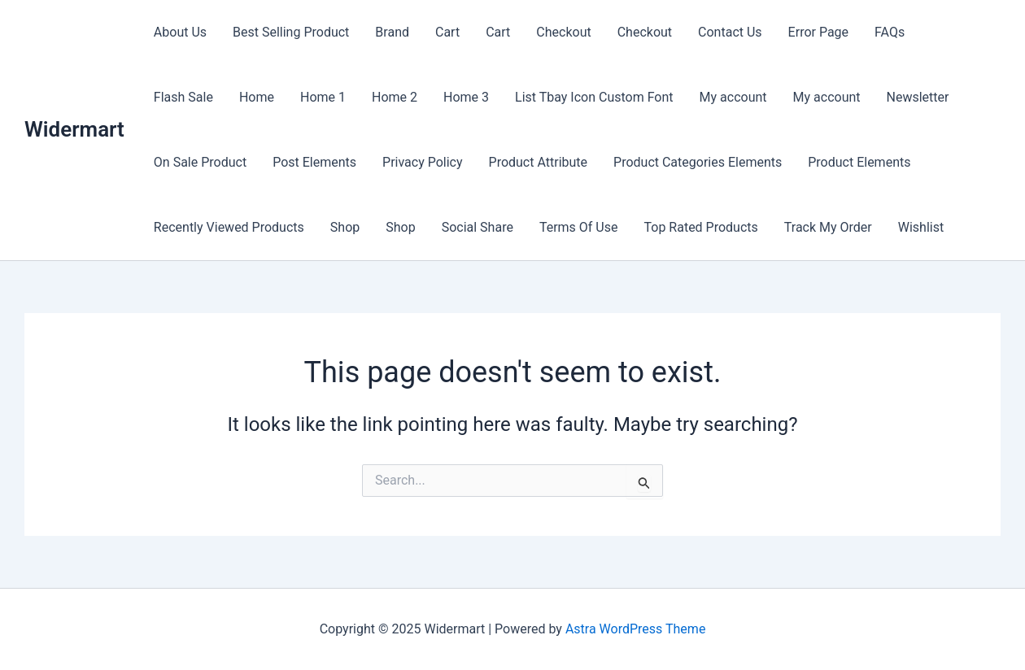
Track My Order (828, 227)
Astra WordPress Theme (635, 629)
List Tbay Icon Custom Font (594, 97)
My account (733, 97)
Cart (447, 32)
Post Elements (314, 162)
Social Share (477, 227)
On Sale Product (200, 162)
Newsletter (918, 97)
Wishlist (921, 227)
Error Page (818, 32)
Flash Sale (183, 97)
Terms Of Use (578, 227)
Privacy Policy (422, 162)
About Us (180, 32)
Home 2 (394, 97)
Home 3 (466, 97)
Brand (392, 32)
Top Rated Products (700, 227)
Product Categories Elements (697, 162)
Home (256, 97)
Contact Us (730, 32)
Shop (345, 227)
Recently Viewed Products (229, 227)
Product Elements (859, 162)
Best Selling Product (291, 32)
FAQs (890, 32)
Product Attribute (538, 162)
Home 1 (323, 97)
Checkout (563, 32)
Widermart (74, 129)
